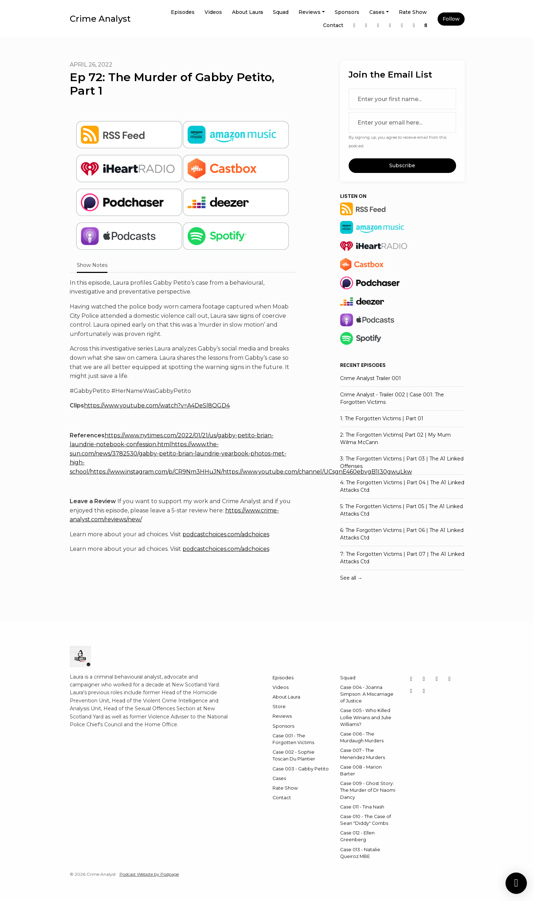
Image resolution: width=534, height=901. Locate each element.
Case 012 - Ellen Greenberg (357, 836)
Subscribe (402, 165)
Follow (451, 19)
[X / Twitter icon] (411, 679)
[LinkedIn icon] (436, 679)
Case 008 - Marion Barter (361, 770)
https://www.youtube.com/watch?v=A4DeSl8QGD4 (157, 405)
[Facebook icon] (449, 679)
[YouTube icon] (424, 691)
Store (279, 706)
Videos (213, 12)
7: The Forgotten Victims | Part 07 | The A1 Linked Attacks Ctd (402, 558)
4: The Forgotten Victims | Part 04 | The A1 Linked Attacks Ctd (402, 486)
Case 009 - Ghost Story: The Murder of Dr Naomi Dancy (367, 790)
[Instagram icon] (424, 679)
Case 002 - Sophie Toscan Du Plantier (294, 755)
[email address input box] (402, 122)
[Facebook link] (390, 25)
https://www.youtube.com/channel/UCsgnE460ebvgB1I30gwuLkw (317, 471)
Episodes (183, 12)
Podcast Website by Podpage (149, 874)
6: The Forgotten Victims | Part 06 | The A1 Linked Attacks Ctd (402, 534)
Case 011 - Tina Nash (362, 807)
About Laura (247, 12)
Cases (377, 12)
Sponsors (347, 12)
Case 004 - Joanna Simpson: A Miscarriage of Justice (366, 694)
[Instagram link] (354, 25)
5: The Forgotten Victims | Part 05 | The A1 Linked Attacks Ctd (401, 510)
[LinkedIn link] (378, 25)
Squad (281, 12)
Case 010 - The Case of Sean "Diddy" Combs (365, 820)
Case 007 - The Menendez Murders (362, 754)
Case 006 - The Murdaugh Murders (362, 737)
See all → (351, 578)
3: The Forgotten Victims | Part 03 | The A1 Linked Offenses (402, 462)
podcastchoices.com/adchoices (226, 534)
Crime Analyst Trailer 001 (370, 378)
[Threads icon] (411, 691)
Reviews (309, 12)
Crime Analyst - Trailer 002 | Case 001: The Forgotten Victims (392, 398)
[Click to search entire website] (426, 25)
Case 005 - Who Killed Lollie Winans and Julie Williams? (365, 717)
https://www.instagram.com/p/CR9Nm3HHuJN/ (156, 471)
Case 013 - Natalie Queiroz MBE (360, 853)
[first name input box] (402, 99)
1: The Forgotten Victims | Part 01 (381, 418)
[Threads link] (402, 25)
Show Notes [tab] (92, 265)
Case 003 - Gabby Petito (301, 768)
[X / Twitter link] (366, 25)
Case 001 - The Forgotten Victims (293, 739)
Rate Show (413, 12)
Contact (333, 25)
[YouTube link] (414, 25)
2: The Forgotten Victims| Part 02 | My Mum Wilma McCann (395, 439)
